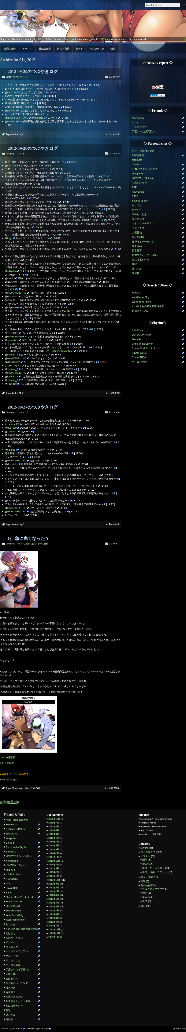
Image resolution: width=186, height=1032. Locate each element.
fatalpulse (137, 159)
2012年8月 (53, 887)
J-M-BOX (137, 164)
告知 (142, 881)
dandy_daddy (14, 336)
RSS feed (105, 39)
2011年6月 (53, 922)
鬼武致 (135, 273)
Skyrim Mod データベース (146, 348)
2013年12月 (54, 861)
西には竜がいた (140, 259)
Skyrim (79, 48)
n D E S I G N (139, 182)
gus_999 (12, 427)
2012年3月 (53, 906)
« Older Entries (10, 801)
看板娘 (37, 788)
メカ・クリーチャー (153, 888)
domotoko (12, 296)
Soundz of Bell (140, 200)
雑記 (112, 48)
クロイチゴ (138, 228)
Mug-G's (136, 292)
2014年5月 (53, 845)
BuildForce (137, 330)
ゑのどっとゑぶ (140, 214)
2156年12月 (54, 819)
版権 (144, 901)
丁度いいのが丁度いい (144, 131)
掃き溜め (137, 246)
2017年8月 (53, 826)
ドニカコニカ (139, 126)
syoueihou (12, 340)
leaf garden (138, 173)
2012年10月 (54, 880)
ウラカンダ (138, 218)
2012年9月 (53, 884)
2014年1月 (53, 857)
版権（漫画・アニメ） (154, 872)
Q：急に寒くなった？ (28, 538)
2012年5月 (53, 899)
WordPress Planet (141, 301)
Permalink (114, 134)
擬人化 (146, 863)
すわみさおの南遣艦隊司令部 (148, 306)
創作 (28, 544)
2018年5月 (53, 823)
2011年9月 (53, 914)
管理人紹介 (10, 48)
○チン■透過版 (7, 757)
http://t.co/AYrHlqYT (63, 351)
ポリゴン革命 (139, 361)
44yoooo (12, 271)
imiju (9, 238)
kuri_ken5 (12, 92)
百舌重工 (137, 250)
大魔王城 (137, 232)
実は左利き (138, 237)
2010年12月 (54, 929)
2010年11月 (54, 933)
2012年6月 (53, 895)
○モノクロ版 (7, 762)
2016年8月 (53, 834)
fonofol (11, 278)
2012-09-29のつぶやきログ (33, 71)
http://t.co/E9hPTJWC (16, 117)
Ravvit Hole (138, 191)
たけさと (137, 209)
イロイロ (137, 122)
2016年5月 (53, 838)
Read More (114, 788)
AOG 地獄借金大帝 (143, 151)
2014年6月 (53, 842)
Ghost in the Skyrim (142, 343)
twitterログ (18, 134)
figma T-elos (45, 671)
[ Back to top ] (179, 1028)
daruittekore (13, 362)
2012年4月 (53, 903)
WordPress (17, 1028)
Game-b (136, 339)
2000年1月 (53, 937)
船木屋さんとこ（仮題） (145, 255)
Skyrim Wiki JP (140, 352)
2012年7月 (53, 891)
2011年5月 (53, 926)
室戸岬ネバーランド (143, 241)
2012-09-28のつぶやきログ (33, 148)
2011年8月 (53, 918)
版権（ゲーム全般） (41, 544)
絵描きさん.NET (141, 310)
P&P (134, 187)
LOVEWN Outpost (142, 178)
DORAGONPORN (141, 334)
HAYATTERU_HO (17, 292)
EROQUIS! (138, 155)
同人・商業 (63, 48)
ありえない (138, 205)
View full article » (9, 779)
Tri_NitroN (12, 332)
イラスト (27, 48)
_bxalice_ (12, 431)
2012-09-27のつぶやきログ (33, 407)
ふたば (28, 788)
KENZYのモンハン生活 (144, 169)
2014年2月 (53, 853)
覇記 (134, 264)
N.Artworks (138, 118)
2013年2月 (53, 872)
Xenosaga (17, 788)
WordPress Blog (140, 297)
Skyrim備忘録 (139, 357)
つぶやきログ (96, 48)
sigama (11, 449)
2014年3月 (53, 849)
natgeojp (38, 117)
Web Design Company (38, 1028)
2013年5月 (53, 864)
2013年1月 (53, 876)
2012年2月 (53, 910)
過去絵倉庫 (45, 48)
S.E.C (135, 196)
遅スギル (137, 268)
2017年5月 (53, 830)
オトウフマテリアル (143, 223)
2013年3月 (53, 868)
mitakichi (12, 110)
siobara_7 (12, 354)
